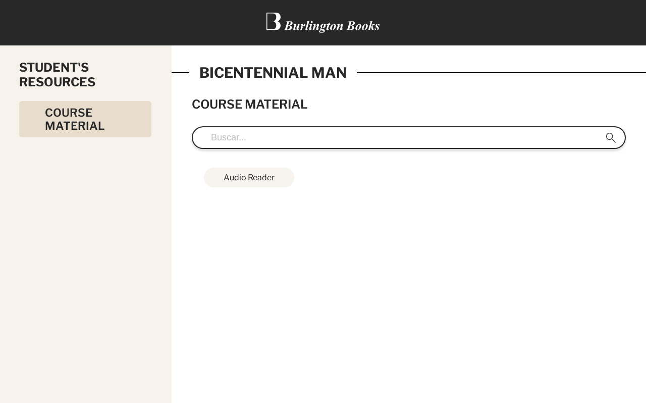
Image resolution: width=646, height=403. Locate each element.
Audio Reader (249, 177)
